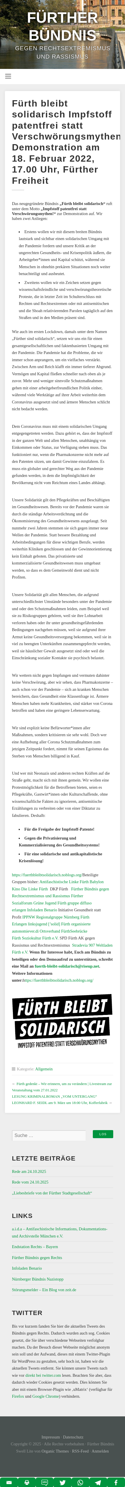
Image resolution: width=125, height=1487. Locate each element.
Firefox (18, 1396)
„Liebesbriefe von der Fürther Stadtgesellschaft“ (52, 1193)
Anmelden (100, 1451)
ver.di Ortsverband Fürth (49, 931)
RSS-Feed (80, 1451)
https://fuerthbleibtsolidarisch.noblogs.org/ (47, 875)
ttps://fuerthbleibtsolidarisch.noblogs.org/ (59, 980)
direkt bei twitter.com (43, 1375)
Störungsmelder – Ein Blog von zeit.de (44, 1289)
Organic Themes (55, 1451)
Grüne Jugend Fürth (50, 903)
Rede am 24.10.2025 (29, 1171)
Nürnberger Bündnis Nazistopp (38, 1279)
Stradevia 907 (83, 945)
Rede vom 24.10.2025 (30, 1182)
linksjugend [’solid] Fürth (49, 924)
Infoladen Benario (42, 910)
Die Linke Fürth (34, 889)
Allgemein (44, 1069)
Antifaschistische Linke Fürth (64, 881)
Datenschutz (73, 1437)
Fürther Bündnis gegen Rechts (37, 1257)
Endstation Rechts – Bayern (35, 1246)
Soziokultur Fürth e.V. (40, 938)
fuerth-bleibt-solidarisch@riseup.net (67, 966)
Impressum (51, 1437)
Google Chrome (45, 1396)
